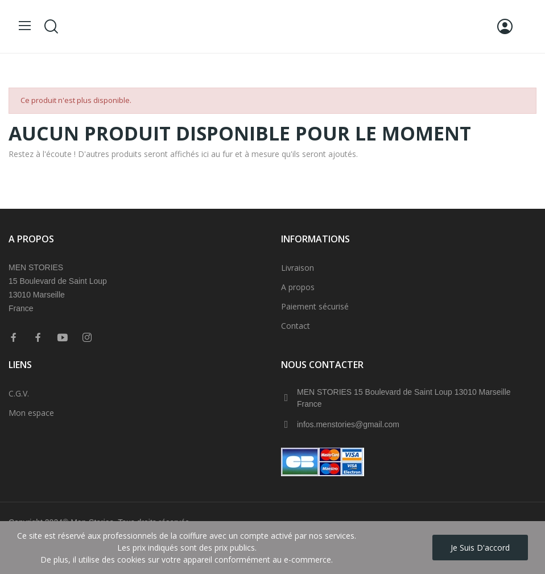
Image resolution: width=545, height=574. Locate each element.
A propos (298, 287)
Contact (295, 325)
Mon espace (31, 412)
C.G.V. (19, 393)
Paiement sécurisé (315, 306)
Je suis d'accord (480, 547)
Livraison (297, 267)
